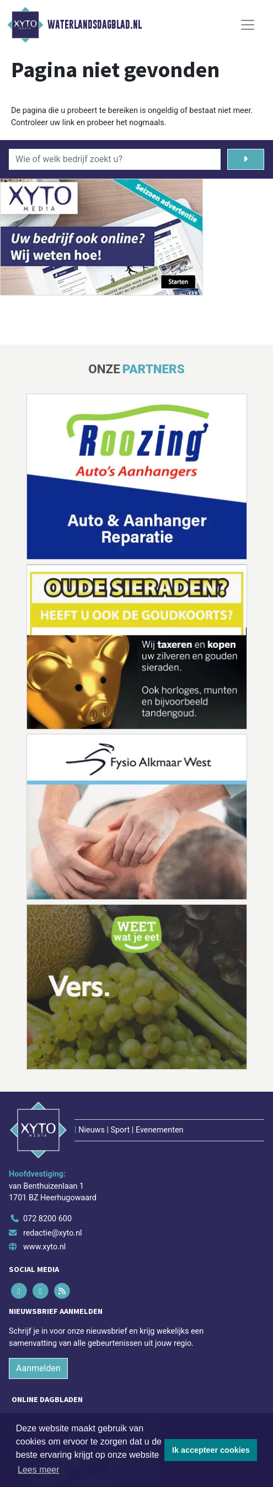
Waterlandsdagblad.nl (94, 24)
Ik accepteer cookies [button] (211, 1450)
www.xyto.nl (44, 1247)
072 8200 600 (47, 1218)
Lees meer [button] (39, 1469)
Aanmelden (38, 1368)
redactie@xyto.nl (52, 1233)
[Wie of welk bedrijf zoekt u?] (115, 159)
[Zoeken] (245, 159)
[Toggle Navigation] (247, 25)
